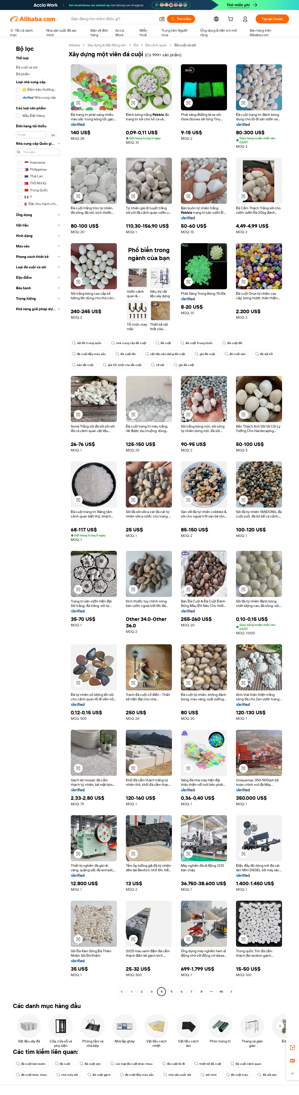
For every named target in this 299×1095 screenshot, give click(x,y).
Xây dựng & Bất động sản (106, 45)
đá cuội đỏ (232, 343)
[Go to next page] (231, 991)
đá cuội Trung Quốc (196, 343)
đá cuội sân (235, 354)
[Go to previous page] (121, 991)
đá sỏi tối (264, 354)
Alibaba (74, 45)
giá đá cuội (205, 354)
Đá (136, 45)
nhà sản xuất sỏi (177, 1075)
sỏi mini (208, 1075)
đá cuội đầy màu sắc (89, 354)
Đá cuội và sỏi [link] (185, 45)
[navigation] (38, 519)
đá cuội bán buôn (30, 1064)
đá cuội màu (237, 1075)
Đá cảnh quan (156, 45)
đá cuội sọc (90, 1064)
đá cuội (163, 343)
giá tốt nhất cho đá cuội (122, 365)
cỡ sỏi (157, 365)
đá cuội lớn (125, 354)
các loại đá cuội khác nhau (131, 1064)
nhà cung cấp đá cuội (128, 343)
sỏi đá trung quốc (87, 343)
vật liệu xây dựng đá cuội (165, 354)
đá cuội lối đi (173, 1064)
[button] (162, 19)
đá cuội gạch (99, 1075)
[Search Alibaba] (113, 19)
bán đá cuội (82, 365)
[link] (292, 1047)
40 (221, 991)
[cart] (231, 20)
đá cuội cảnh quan (245, 1064)
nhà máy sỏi (67, 1075)
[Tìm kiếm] (181, 19)
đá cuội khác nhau (31, 1075)
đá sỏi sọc (267, 1075)
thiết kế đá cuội (207, 1064)
